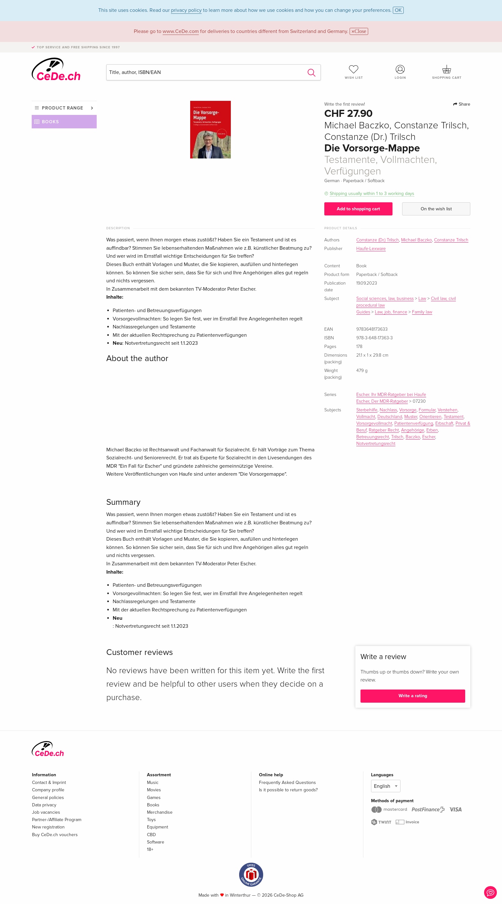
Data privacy (44, 805)
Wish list (353, 72)
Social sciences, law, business (385, 298)
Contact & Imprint (49, 782)
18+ (150, 849)
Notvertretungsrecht (375, 443)
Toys (151, 819)
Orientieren (430, 417)
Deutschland (389, 417)
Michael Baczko (416, 240)
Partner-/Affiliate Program (56, 819)
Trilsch (397, 437)
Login (400, 72)
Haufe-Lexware (371, 248)
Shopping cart (447, 72)
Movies (154, 790)
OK (398, 10)
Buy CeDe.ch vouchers (55, 834)
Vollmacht (365, 417)
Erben (432, 430)
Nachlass (388, 410)
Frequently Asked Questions (287, 782)
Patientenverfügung (413, 423)
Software (155, 842)
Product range (62, 108)
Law (422, 298)
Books (50, 122)
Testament (454, 417)
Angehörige (412, 430)
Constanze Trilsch (451, 240)
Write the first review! (344, 104)
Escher (428, 437)
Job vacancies (46, 812)
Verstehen (447, 410)
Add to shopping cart (358, 209)
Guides (363, 312)
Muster (410, 417)
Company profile (48, 790)
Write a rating (413, 695)
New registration (48, 827)
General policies (48, 797)
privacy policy (186, 10)
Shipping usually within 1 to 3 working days (372, 193)
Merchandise (160, 812)
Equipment (157, 827)
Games (154, 797)
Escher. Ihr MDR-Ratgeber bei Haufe (391, 394)
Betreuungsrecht (372, 437)
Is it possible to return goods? (288, 790)
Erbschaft (444, 423)
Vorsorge (408, 410)
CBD (151, 834)
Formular (427, 410)
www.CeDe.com (181, 31)
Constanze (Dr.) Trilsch (377, 240)
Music (152, 782)
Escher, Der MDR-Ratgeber (382, 401)
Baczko (413, 437)
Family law (422, 312)
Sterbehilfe (366, 410)
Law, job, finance (391, 312)
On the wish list (436, 209)
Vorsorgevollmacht (374, 423)
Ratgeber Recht (384, 430)
